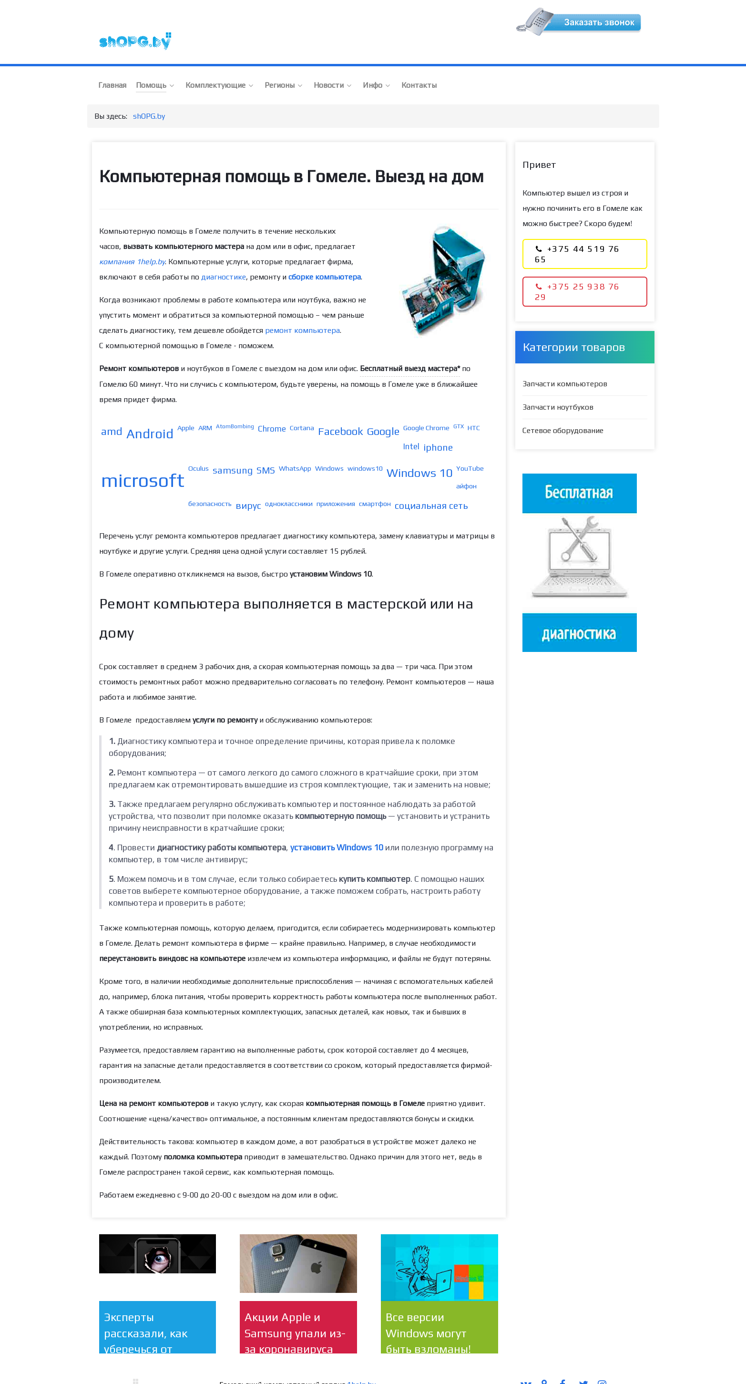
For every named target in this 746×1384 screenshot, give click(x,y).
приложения (336, 483)
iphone (438, 427)
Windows (329, 448)
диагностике (223, 256)
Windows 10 (419, 452)
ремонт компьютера (302, 309)
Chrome (272, 408)
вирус (248, 485)
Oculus (198, 448)
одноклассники (289, 483)
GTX (458, 406)
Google (383, 410)
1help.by (361, 1364)
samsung (233, 449)
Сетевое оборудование (562, 409)
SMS (265, 449)
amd (112, 410)
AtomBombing (235, 406)
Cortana (302, 407)
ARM (205, 407)
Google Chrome (426, 407)
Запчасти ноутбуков (557, 386)
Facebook (340, 410)
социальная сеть (431, 485)
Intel (411, 426)
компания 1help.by (132, 241)
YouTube (470, 448)
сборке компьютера (324, 256)
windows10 (365, 448)
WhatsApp (295, 448)
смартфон (375, 483)
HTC (474, 407)
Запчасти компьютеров (564, 363)
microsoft (142, 460)
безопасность (210, 483)
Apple (185, 407)
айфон (466, 465)
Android (150, 413)
